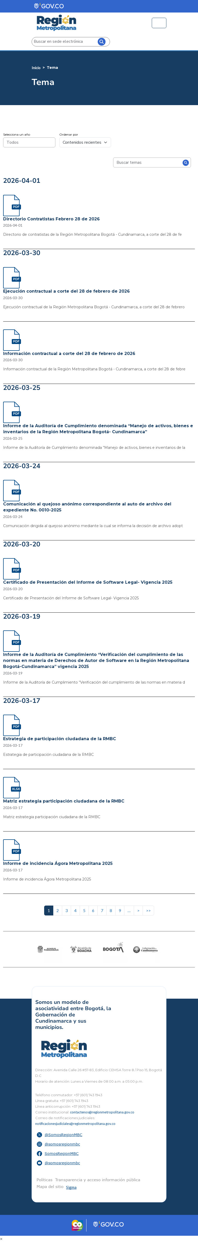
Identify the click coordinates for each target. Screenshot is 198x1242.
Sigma (71, 1187)
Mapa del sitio (50, 1186)
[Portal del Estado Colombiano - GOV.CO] (49, 6)
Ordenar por (68, 134)
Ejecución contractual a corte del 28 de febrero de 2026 (66, 291)
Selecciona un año (16, 134)
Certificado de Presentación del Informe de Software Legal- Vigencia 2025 (87, 582)
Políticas (45, 1179)
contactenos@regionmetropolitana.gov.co (102, 1112)
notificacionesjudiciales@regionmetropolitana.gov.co (75, 1124)
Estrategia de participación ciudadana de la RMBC (59, 738)
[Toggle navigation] (159, 23)
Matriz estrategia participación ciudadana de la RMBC (63, 801)
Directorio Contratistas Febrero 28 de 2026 (51, 218)
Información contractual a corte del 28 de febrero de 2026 (69, 353)
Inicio (36, 67)
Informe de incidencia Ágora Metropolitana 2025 (58, 863)
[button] (99, 1135)
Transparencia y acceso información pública (97, 1179)
